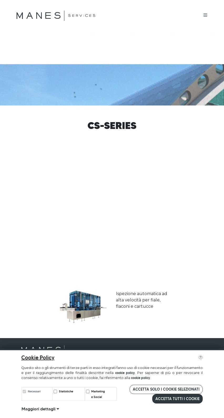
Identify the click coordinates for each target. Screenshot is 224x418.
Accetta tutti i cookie (177, 398)
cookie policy (125, 373)
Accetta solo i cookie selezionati (166, 389)
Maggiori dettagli (40, 408)
